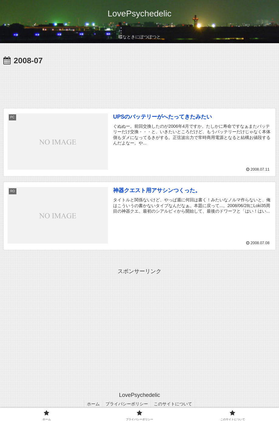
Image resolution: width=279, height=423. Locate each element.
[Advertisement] (139, 84)
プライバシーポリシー (126, 403)
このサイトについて (173, 403)
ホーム (92, 403)
